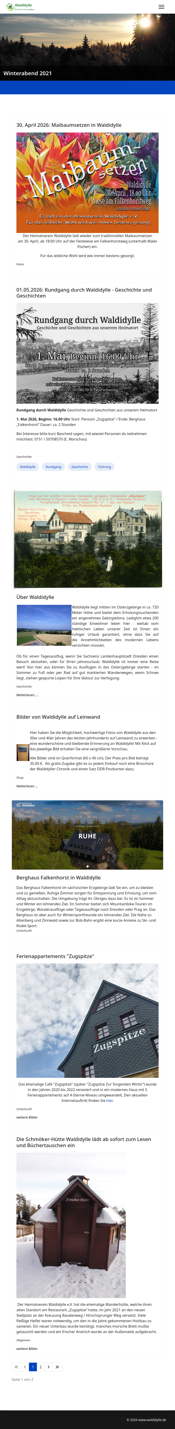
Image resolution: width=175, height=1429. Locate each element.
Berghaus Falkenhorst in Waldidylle (58, 877)
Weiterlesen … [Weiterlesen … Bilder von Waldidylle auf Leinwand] (27, 786)
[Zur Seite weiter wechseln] (48, 1367)
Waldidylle (27, 467)
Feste (20, 264)
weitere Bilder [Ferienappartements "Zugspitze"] (27, 1117)
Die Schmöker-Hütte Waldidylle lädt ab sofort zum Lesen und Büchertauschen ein (83, 1142)
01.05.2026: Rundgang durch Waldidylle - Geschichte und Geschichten (84, 292)
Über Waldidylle (35, 596)
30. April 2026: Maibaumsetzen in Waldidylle (68, 124)
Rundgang (53, 467)
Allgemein (23, 1340)
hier (109, 1100)
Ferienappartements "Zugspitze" (55, 956)
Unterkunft (24, 930)
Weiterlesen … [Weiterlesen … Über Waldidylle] (27, 695)
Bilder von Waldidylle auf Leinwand (58, 716)
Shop (19, 778)
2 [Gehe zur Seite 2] (41, 1366)
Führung (104, 467)
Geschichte (24, 457)
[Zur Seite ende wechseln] (57, 1367)
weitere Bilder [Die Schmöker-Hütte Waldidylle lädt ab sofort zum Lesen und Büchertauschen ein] (27, 1348)
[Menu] (161, 7)
